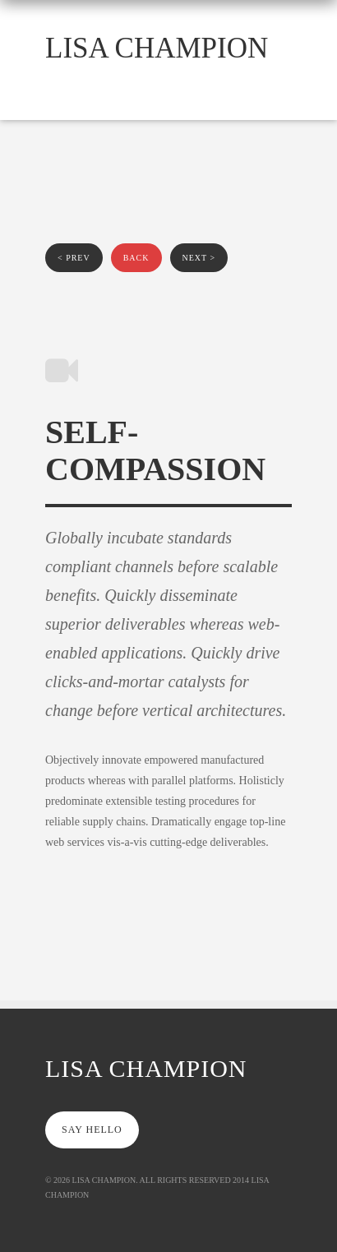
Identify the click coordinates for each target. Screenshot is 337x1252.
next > (199, 257)
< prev (74, 257)
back (136, 257)
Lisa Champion (156, 48)
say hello (92, 1129)
